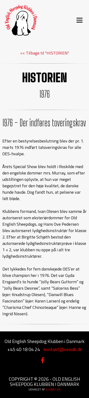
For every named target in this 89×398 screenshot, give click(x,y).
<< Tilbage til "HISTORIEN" (44, 53)
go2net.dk (53, 389)
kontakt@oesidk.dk (63, 349)
